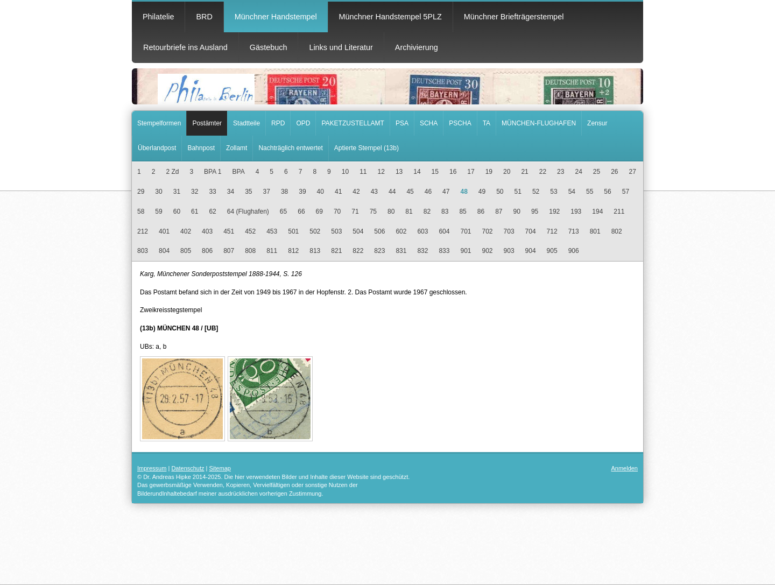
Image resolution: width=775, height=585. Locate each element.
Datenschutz (187, 468)
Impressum (151, 468)
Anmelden (624, 468)
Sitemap (220, 468)
